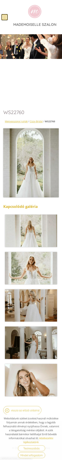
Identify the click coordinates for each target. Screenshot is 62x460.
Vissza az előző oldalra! (25, 410)
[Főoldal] (34, 11)
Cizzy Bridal (36, 121)
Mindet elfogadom (31, 455)
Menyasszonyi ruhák (16, 121)
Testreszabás (31, 448)
